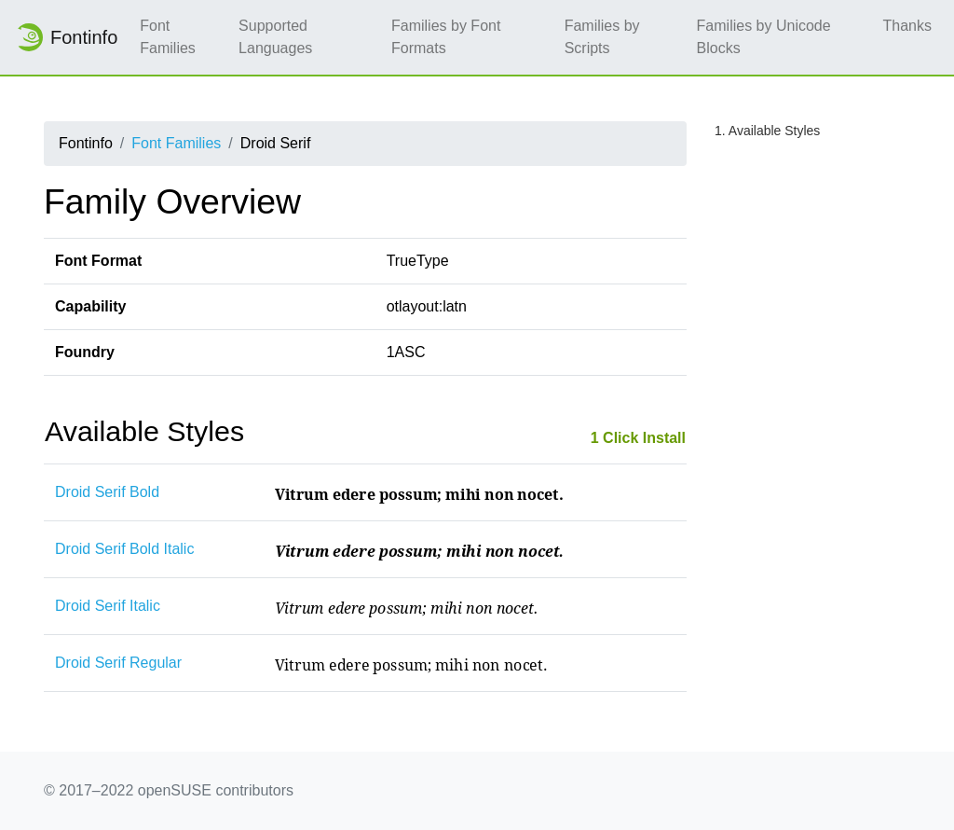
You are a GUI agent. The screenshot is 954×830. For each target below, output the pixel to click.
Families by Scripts (602, 37)
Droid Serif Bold (107, 492)
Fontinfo (66, 37)
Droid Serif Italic (107, 606)
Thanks (907, 26)
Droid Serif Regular (118, 663)
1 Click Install (638, 438)
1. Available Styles (767, 130)
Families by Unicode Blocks (764, 37)
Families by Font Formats (445, 37)
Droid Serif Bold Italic (124, 549)
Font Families (168, 37)
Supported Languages (275, 37)
